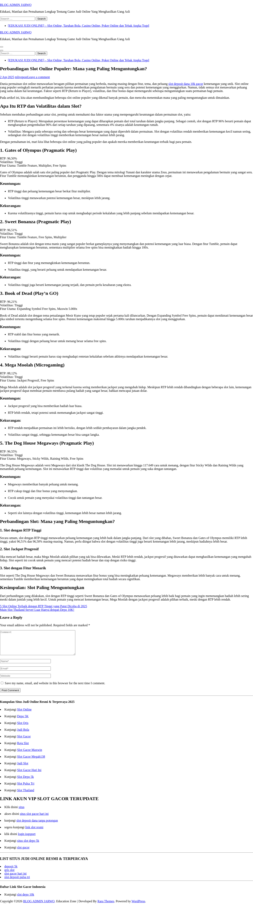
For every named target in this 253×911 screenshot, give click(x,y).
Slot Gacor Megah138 (31, 761)
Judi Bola (23, 734)
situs (21, 811)
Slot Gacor (24, 741)
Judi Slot (22, 768)
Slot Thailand (25, 795)
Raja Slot (23, 748)
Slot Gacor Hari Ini (29, 774)
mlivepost (21, 77)
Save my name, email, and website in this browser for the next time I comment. (55, 688)
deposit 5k (10, 871)
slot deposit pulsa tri (17, 881)
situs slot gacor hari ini (34, 818)
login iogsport (26, 838)
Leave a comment (38, 77)
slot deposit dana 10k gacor (185, 83)
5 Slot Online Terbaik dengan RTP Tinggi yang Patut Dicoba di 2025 (43, 606)
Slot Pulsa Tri (25, 788)
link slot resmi (34, 832)
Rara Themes (105, 906)
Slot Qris (22, 727)
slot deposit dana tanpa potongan (37, 825)
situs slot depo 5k (28, 845)
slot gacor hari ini (15, 878)
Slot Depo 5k (25, 781)
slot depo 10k (25, 899)
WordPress (138, 906)
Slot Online (24, 714)
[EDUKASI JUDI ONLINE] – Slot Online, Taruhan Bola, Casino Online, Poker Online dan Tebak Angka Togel (78, 25)
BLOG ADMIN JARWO (15, 5)
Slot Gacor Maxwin (29, 754)
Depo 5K (22, 721)
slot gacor (23, 852)
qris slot (9, 874)
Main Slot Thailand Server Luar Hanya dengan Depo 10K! (37, 609)
